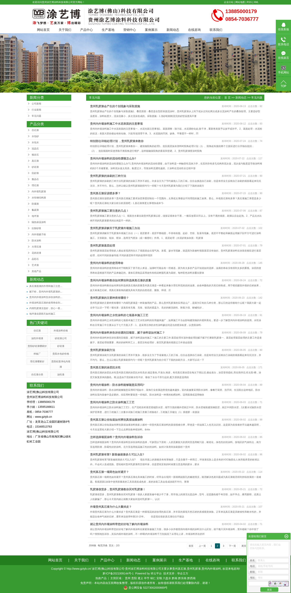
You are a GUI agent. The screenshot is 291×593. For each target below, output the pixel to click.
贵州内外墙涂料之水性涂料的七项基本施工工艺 (119, 315)
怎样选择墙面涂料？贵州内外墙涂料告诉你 (116, 437)
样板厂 (37, 353)
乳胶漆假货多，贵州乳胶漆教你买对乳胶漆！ (118, 489)
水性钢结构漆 (39, 197)
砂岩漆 (35, 167)
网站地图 (240, 2)
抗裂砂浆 (36, 228)
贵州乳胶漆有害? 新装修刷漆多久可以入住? (117, 454)
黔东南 (182, 578)
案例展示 (151, 29)
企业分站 (228, 2)
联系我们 (216, 29)
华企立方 (182, 573)
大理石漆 (36, 246)
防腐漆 (35, 203)
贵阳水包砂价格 (60, 353)
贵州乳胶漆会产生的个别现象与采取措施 (115, 106)
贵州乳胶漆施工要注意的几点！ (109, 210)
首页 (191, 546)
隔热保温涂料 (39, 222)
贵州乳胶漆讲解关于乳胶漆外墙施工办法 (115, 228)
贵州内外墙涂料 (211, 568)
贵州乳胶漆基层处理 (102, 245)
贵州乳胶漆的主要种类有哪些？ (109, 297)
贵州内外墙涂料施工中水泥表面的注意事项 (116, 123)
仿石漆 (35, 130)
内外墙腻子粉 (39, 234)
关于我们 (65, 29)
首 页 (227, 97)
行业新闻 (36, 109)
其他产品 (36, 271)
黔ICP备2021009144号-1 (118, 573)
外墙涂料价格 (61, 330)
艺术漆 (35, 265)
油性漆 (60, 374)
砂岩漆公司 (61, 338)
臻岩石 (35, 154)
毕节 (146, 578)
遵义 (140, 578)
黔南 (174, 578)
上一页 (202, 546)
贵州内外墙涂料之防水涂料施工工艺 (112, 402)
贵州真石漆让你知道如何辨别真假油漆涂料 (116, 419)
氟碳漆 (35, 210)
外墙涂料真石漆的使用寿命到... (45, 302)
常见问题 (36, 116)
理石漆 (35, 185)
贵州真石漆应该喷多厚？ (105, 193)
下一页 (232, 546)
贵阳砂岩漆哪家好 (37, 346)
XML (256, 2)
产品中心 (86, 29)
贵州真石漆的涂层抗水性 (105, 367)
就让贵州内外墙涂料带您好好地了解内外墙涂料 (119, 524)
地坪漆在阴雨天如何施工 (42, 313)
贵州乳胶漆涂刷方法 (102, 350)
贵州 (127, 578)
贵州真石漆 (179, 568)
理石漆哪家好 (37, 361)
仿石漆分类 (37, 374)
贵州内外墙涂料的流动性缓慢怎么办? (113, 158)
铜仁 (153, 578)
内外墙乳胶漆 (39, 191)
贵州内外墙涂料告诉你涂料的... (45, 297)
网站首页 (43, 29)
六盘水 (167, 578)
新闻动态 (172, 29)
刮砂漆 (35, 173)
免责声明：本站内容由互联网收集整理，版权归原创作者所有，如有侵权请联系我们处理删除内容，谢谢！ (145, 582)
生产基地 (108, 29)
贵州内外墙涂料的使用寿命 (106, 263)
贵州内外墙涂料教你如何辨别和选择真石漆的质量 (120, 280)
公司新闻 (36, 103)
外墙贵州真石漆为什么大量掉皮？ (111, 506)
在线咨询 (194, 29)
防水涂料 (36, 240)
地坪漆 (35, 216)
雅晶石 (35, 179)
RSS (249, 2)
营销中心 (129, 29)
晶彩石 (35, 259)
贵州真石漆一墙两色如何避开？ (109, 471)
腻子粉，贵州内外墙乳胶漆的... (45, 291)
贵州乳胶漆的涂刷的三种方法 (108, 175)
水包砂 (35, 136)
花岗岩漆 (36, 252)
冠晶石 (35, 148)
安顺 (159, 578)
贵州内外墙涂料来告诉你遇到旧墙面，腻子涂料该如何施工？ (127, 332)
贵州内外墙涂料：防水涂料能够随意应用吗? (117, 384)
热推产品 (101, 578)
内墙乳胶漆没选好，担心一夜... (45, 308)
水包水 (35, 142)
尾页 (244, 546)
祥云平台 (156, 573)
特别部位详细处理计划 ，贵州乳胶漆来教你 (117, 141)
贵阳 (134, 578)
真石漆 (35, 160)
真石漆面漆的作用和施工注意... (45, 286)
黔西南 (191, 578)
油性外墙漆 (37, 338)
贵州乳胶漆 (194, 568)
